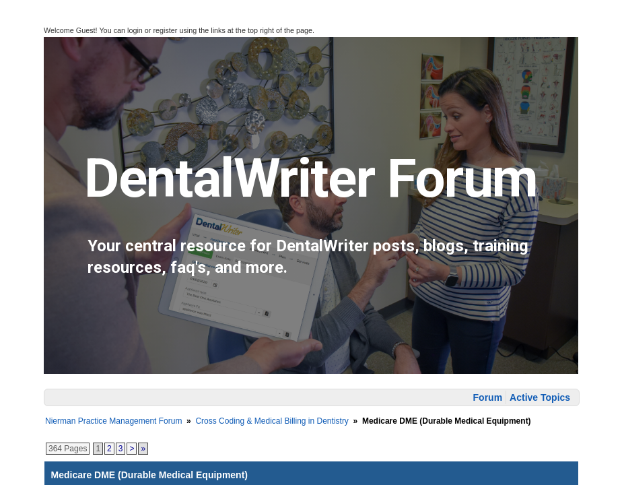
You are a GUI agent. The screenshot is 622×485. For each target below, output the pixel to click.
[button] (19, 27)
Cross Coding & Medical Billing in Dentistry (271, 421)
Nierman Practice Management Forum (113, 421)
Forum (488, 397)
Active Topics (540, 397)
